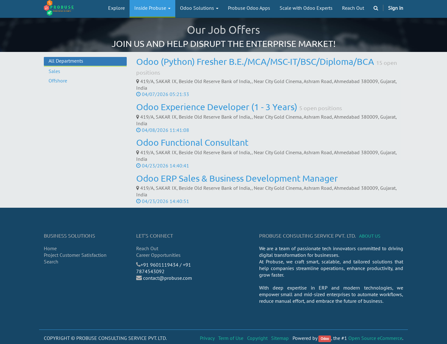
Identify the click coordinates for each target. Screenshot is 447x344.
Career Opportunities (158, 255)
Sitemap (280, 338)
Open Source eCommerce (375, 338)
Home (50, 248)
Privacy (207, 338)
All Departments (66, 61)
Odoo (325, 338)
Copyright (257, 338)
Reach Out (147, 248)
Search (51, 261)
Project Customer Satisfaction (75, 255)
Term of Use (230, 338)
